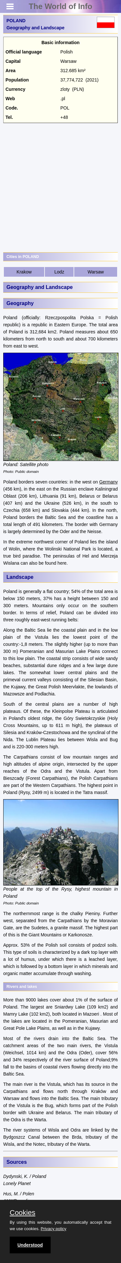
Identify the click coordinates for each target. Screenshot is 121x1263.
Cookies (22, 1213)
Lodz (59, 271)
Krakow (24, 271)
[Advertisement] (60, 186)
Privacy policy (53, 1228)
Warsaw (96, 271)
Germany (108, 481)
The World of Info (60, 6)
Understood (30, 1245)
